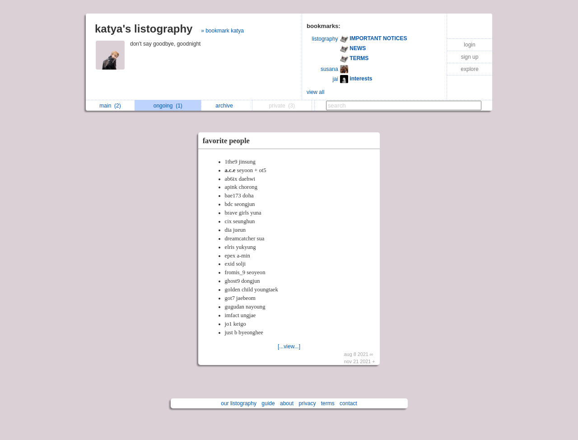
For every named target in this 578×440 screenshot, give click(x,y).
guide (268, 403)
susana (329, 69)
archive (226, 106)
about (287, 403)
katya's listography (143, 29)
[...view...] (289, 346)
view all (315, 92)
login (469, 45)
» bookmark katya (222, 31)
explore (469, 69)
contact (348, 403)
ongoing (168, 106)
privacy (307, 403)
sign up (470, 57)
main (110, 106)
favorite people (226, 140)
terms (328, 403)
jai (335, 79)
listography (325, 39)
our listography (238, 403)
